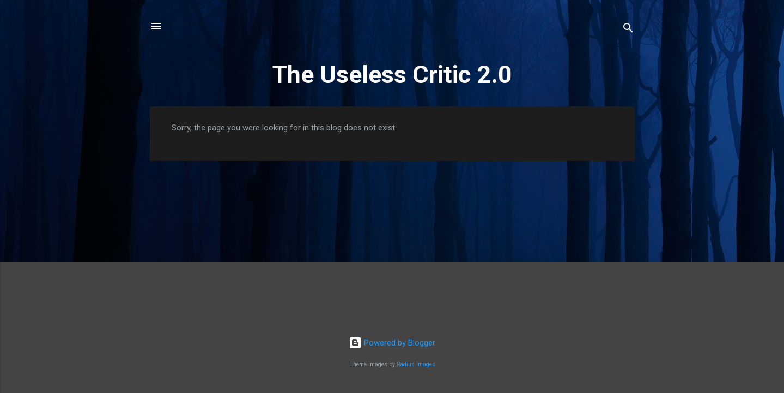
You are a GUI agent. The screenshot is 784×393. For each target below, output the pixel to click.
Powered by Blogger (392, 343)
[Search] (628, 29)
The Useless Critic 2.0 (392, 74)
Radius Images (416, 364)
